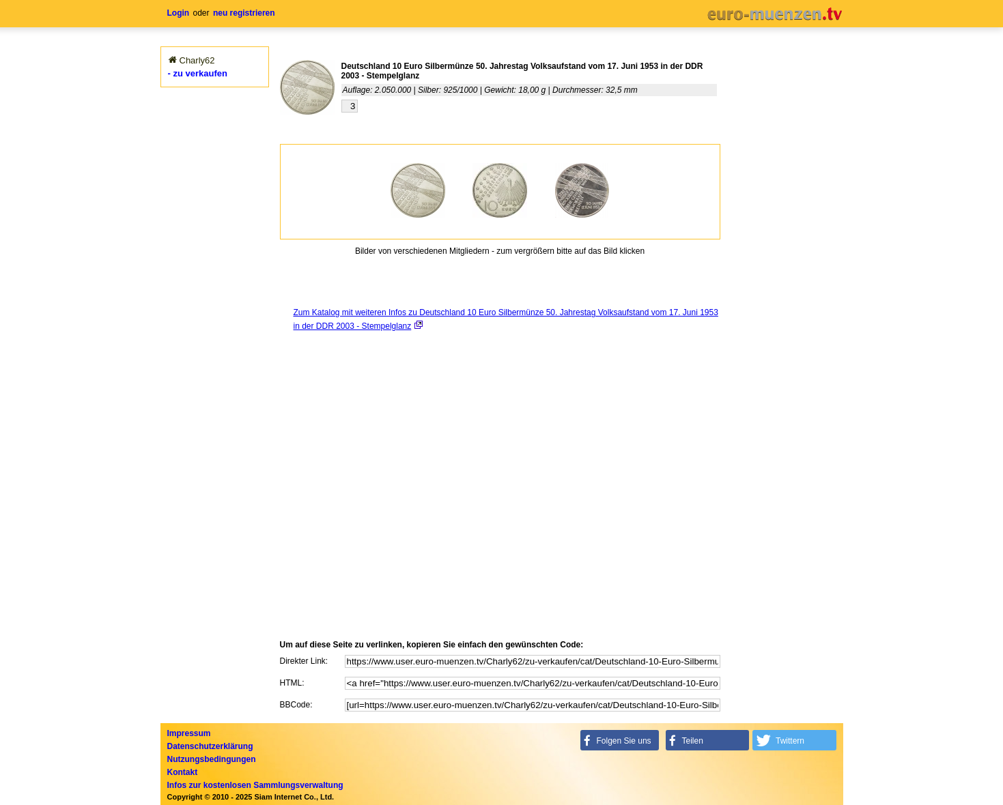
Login (178, 13)
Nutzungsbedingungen (211, 759)
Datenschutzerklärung (210, 746)
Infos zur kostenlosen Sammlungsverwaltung (255, 785)
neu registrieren (244, 13)
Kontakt (182, 772)
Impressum (189, 733)
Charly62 (197, 60)
